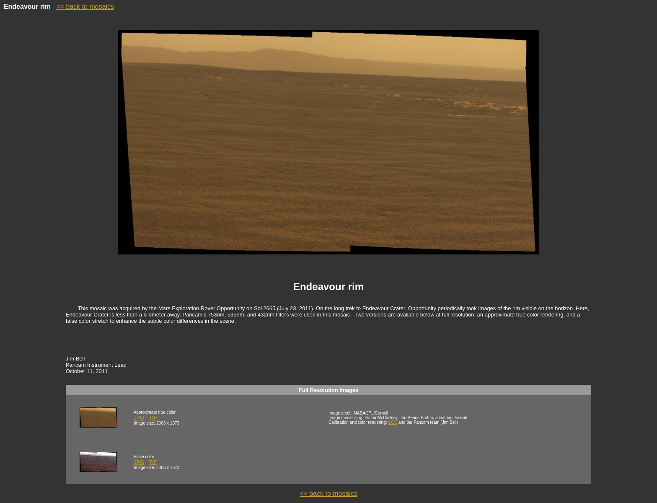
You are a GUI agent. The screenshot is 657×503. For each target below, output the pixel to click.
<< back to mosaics (85, 6)
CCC (392, 422)
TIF (153, 418)
